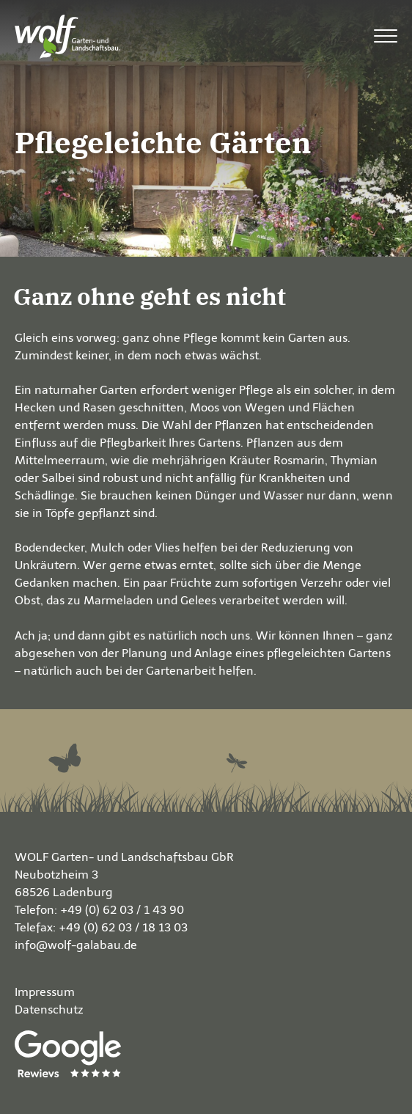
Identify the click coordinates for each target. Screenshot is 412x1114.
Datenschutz (49, 1009)
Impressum (45, 992)
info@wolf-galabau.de (76, 945)
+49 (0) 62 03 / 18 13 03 (123, 927)
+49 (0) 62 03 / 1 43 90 (122, 910)
